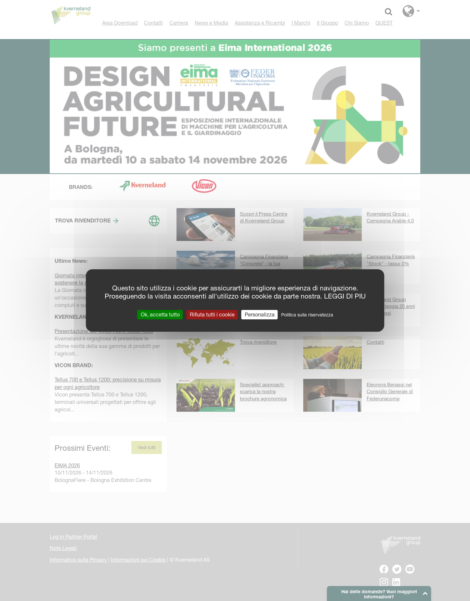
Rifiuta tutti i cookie (212, 314)
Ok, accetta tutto (160, 314)
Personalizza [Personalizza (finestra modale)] (260, 314)
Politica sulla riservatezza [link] (307, 315)
